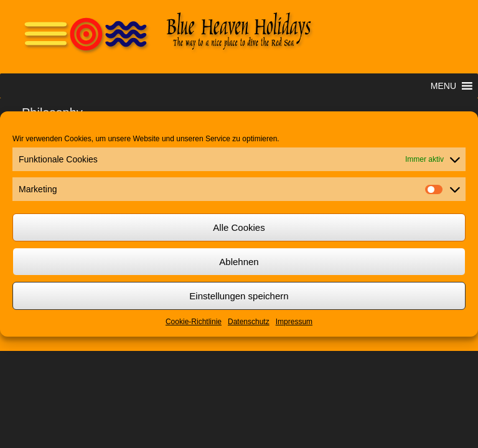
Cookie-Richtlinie (194, 321)
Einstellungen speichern (238, 296)
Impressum (294, 321)
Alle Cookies (239, 227)
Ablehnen (238, 261)
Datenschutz (248, 321)
